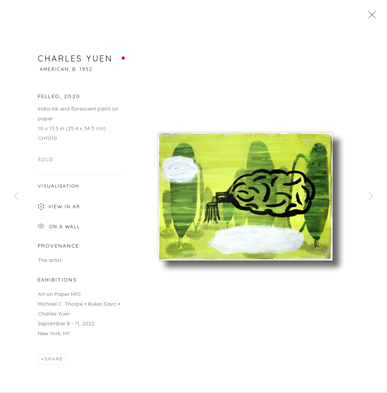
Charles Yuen (75, 61)
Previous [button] (16, 196)
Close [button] (370, 17)
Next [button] (370, 196)
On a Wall (59, 229)
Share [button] (54, 361)
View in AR (59, 209)
